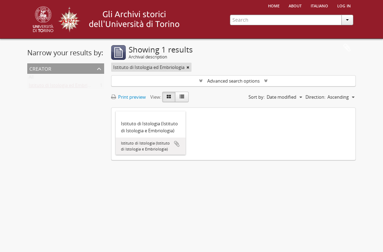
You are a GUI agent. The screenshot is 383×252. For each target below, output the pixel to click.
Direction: (315, 97)
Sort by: (256, 97)
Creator (40, 68)
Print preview (128, 97)
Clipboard (347, 48)
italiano (319, 5)
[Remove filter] (188, 67)
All (31, 78)
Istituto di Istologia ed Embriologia (64, 87)
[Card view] (168, 97)
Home (274, 5)
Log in (344, 5)
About (295, 5)
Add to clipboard (176, 143)
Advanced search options (233, 81)
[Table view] (182, 97)
